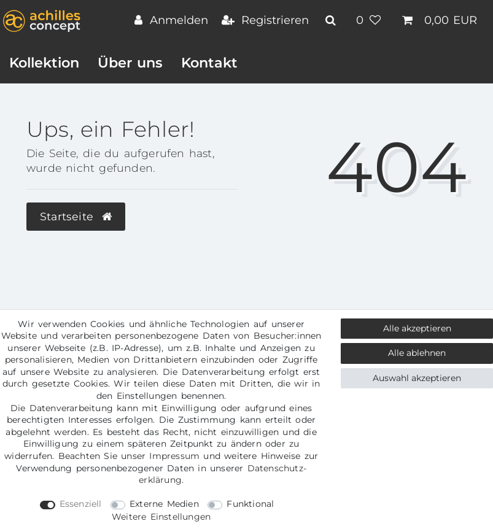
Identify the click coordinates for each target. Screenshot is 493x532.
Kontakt (209, 62)
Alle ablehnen (417, 352)
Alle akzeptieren (417, 328)
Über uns (130, 62)
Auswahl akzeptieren (417, 378)
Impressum (174, 455)
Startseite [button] (76, 216)
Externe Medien (164, 503)
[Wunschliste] (370, 21)
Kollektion (44, 62)
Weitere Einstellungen (161, 516)
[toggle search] (332, 20)
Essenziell (81, 503)
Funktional (250, 503)
